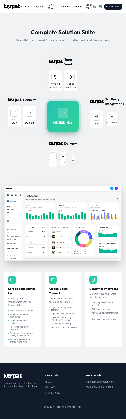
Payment (39, 6)
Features (25, 6)
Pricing (78, 6)
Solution (65, 6)
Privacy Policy (52, 392)
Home (48, 382)
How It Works (51, 6)
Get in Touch (113, 6)
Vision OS (88, 6)
